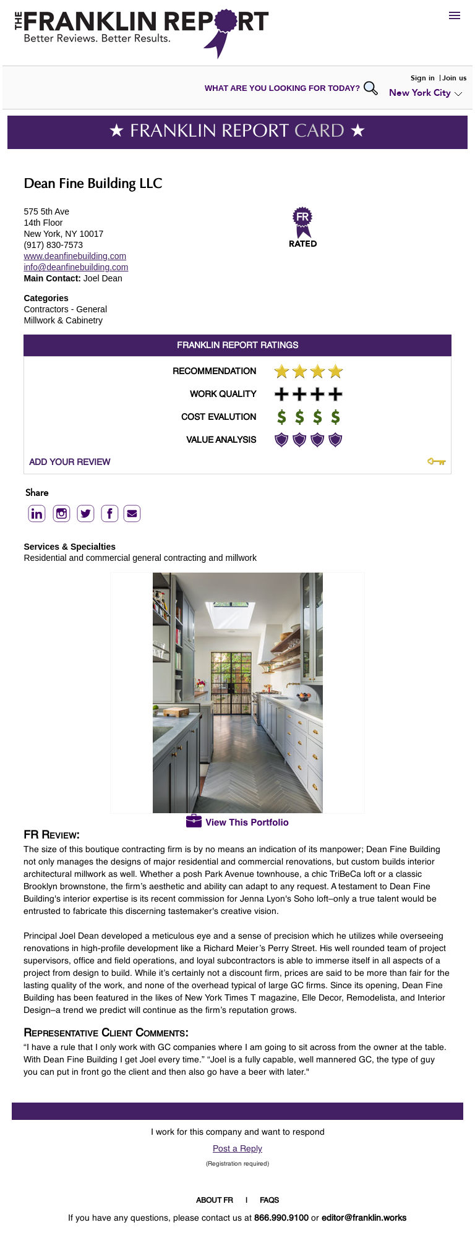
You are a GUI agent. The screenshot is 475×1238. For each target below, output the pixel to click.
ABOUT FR (214, 1201)
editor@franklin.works (364, 1218)
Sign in (423, 78)
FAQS (269, 1201)
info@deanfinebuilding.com (76, 267)
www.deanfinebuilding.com (75, 256)
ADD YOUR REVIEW (69, 462)
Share (36, 493)
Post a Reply (237, 1149)
